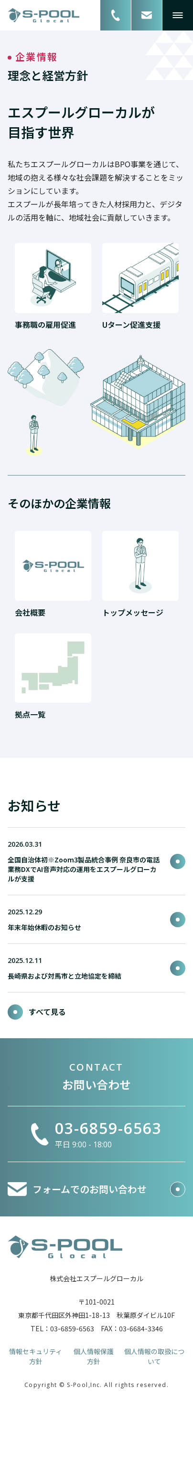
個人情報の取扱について (154, 1356)
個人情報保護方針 (94, 1356)
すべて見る (37, 1011)
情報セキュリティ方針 (35, 1356)
